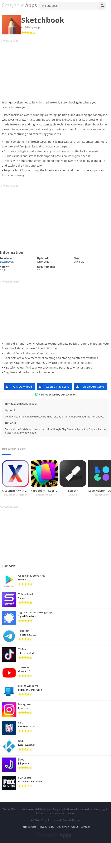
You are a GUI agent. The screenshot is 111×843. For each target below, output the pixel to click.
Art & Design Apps (31, 27)
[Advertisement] (55, 69)
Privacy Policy (46, 826)
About (74, 826)
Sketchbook (7, 261)
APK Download (18, 386)
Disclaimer (63, 826)
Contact (85, 826)
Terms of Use (29, 826)
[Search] (102, 6)
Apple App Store (89, 386)
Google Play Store (53, 386)
